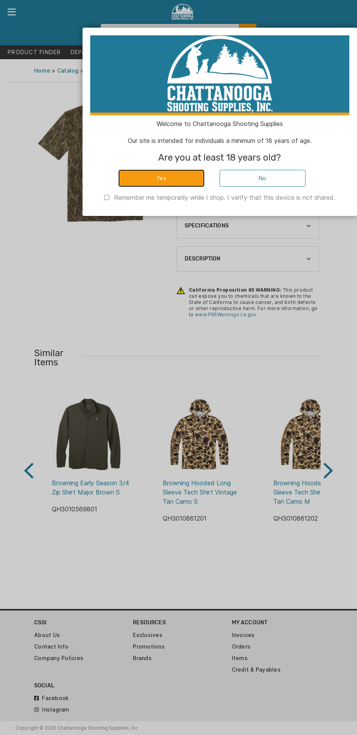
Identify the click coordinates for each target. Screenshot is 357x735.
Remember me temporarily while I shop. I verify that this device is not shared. (224, 197)
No (262, 178)
